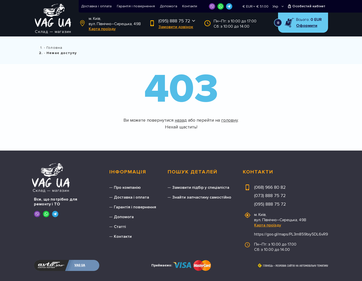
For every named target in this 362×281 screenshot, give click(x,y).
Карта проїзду (102, 28)
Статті (120, 226)
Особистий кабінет (308, 6)
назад (181, 120)
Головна (54, 47)
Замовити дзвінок (175, 26)
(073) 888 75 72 (270, 195)
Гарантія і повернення (136, 6)
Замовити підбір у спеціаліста (200, 187)
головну (229, 120)
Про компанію (127, 187)
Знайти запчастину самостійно (201, 197)
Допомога (168, 6)
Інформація (127, 172)
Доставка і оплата (96, 6)
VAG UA (79, 265)
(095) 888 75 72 (174, 21)
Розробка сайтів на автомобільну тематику (302, 265)
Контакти (189, 6)
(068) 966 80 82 (270, 187)
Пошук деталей (192, 172)
